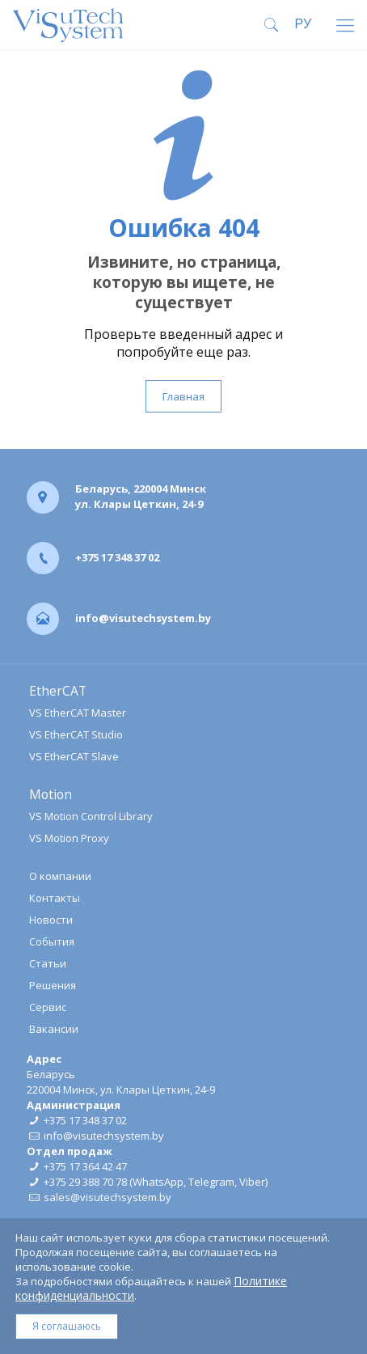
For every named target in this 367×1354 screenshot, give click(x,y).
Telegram (211, 1181)
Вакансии (53, 1029)
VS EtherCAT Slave (74, 756)
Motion (50, 794)
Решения (52, 985)
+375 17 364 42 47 (85, 1166)
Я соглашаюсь (66, 1326)
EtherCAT (57, 691)
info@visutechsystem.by (143, 618)
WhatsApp (158, 1181)
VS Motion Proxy (69, 838)
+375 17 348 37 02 (117, 557)
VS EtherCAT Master (77, 712)
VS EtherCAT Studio (76, 734)
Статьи (47, 963)
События (51, 941)
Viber (252, 1181)
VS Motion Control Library (91, 816)
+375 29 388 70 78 (85, 1181)
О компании (60, 876)
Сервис (47, 1007)
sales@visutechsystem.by (107, 1197)
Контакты (54, 898)
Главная (183, 396)
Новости (51, 919)
